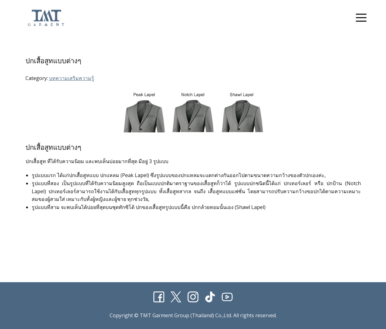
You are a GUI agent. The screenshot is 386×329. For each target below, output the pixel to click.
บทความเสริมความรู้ (71, 78)
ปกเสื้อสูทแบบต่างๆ (53, 61)
